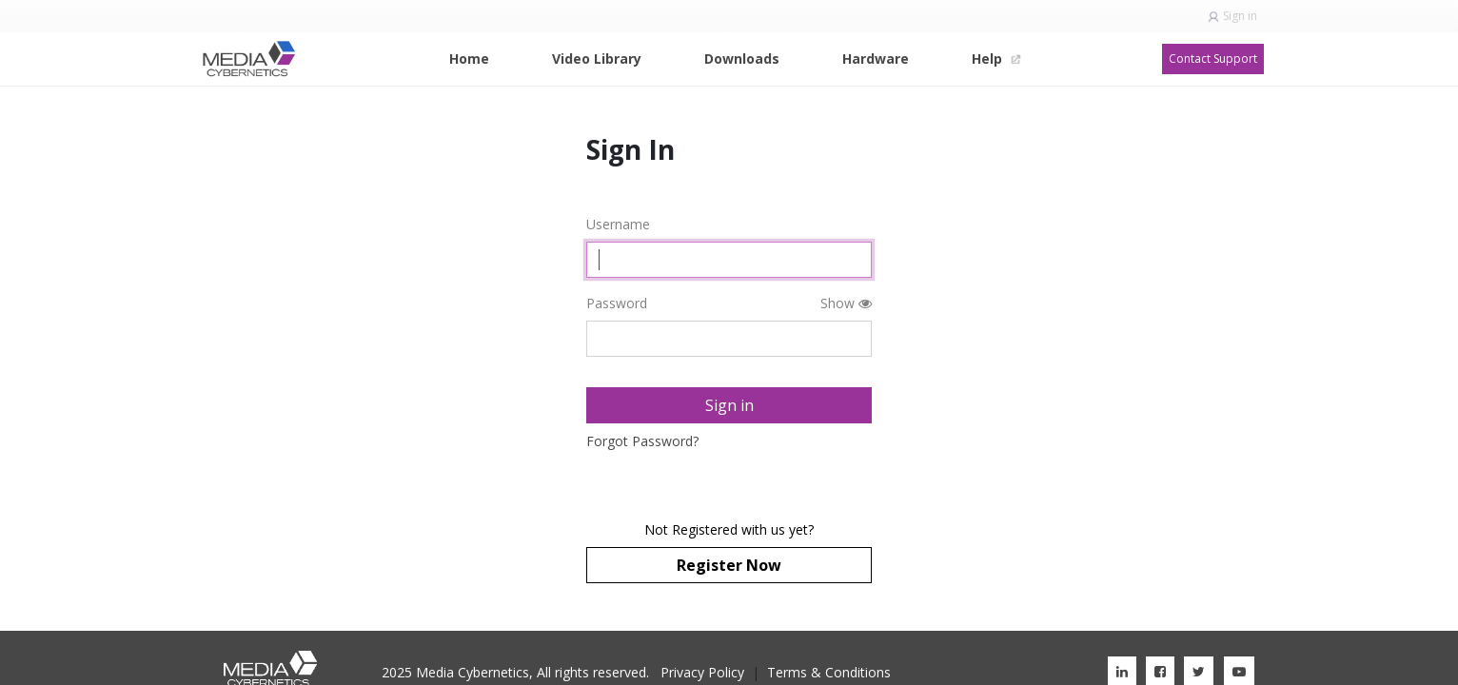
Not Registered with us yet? (729, 529)
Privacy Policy (702, 672)
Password (616, 303)
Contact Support (1213, 58)
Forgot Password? (642, 441)
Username (618, 224)
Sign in (1240, 16)
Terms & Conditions (829, 672)
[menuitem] (469, 58)
